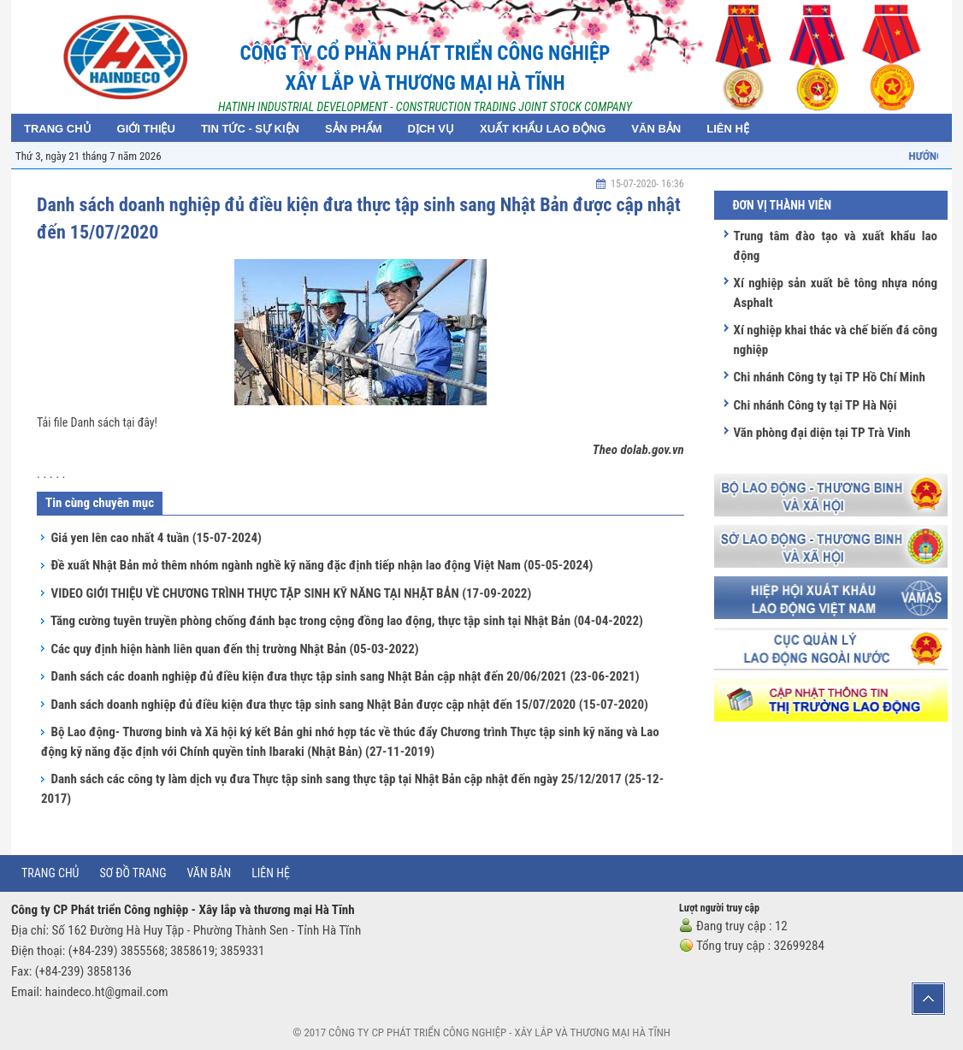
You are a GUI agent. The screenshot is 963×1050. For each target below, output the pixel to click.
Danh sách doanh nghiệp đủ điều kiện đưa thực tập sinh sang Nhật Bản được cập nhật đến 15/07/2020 (348, 704)
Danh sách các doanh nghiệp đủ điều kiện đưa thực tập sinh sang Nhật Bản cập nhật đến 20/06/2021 (344, 676)
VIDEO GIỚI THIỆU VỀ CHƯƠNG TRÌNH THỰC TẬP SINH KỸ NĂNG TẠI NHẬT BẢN (290, 593)
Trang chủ (50, 873)
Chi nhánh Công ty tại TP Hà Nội (814, 405)
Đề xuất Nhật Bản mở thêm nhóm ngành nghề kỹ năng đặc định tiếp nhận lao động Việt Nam (321, 565)
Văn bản (209, 873)
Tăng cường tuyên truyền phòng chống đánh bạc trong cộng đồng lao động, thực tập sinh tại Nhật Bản (346, 620)
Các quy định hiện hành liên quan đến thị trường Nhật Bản (234, 649)
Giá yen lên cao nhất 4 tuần (155, 538)
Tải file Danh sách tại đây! (97, 422)
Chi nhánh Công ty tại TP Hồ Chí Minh (829, 377)
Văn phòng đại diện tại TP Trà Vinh (821, 432)
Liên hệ (270, 873)
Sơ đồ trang (132, 873)
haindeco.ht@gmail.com (106, 992)
